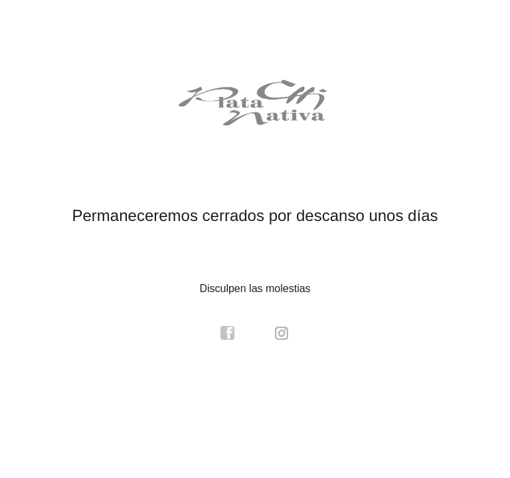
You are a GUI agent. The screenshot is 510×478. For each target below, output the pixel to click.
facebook (227, 333)
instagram (282, 333)
